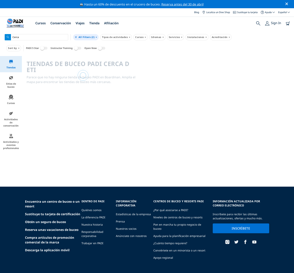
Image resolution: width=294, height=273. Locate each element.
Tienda (94, 23)
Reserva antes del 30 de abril (182, 4)
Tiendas (11, 64)
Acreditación (221, 37)
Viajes (80, 23)
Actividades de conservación (11, 119)
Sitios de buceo (11, 82)
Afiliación (111, 23)
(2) (86, 37)
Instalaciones (197, 37)
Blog (196, 12)
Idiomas (157, 37)
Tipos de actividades (116, 37)
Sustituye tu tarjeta (245, 12)
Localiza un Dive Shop (216, 12)
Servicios (175, 37)
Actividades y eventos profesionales (11, 142)
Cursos (40, 23)
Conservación (60, 23)
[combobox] (36, 37)
